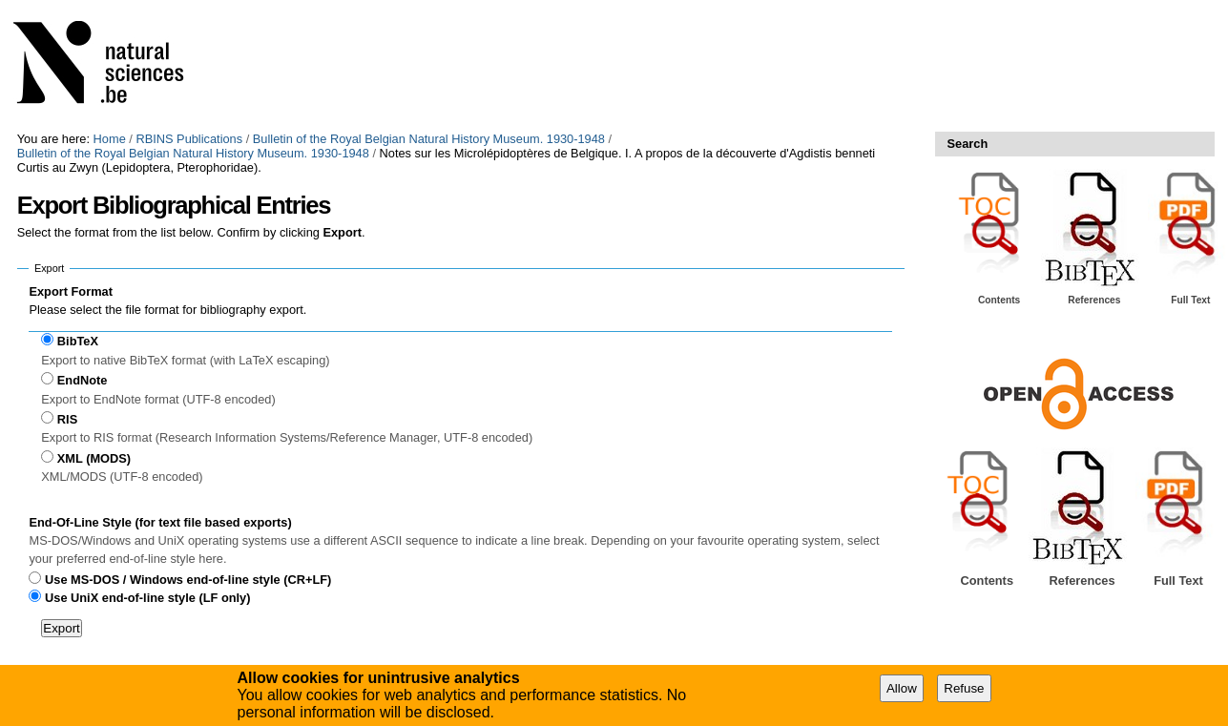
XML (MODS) (94, 458)
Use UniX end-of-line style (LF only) (147, 598)
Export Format (70, 291)
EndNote (82, 380)
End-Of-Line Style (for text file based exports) (160, 522)
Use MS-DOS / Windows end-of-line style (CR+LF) (188, 579)
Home (110, 139)
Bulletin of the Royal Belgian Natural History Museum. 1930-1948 (429, 139)
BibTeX (77, 341)
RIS (67, 419)
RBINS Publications (188, 139)
